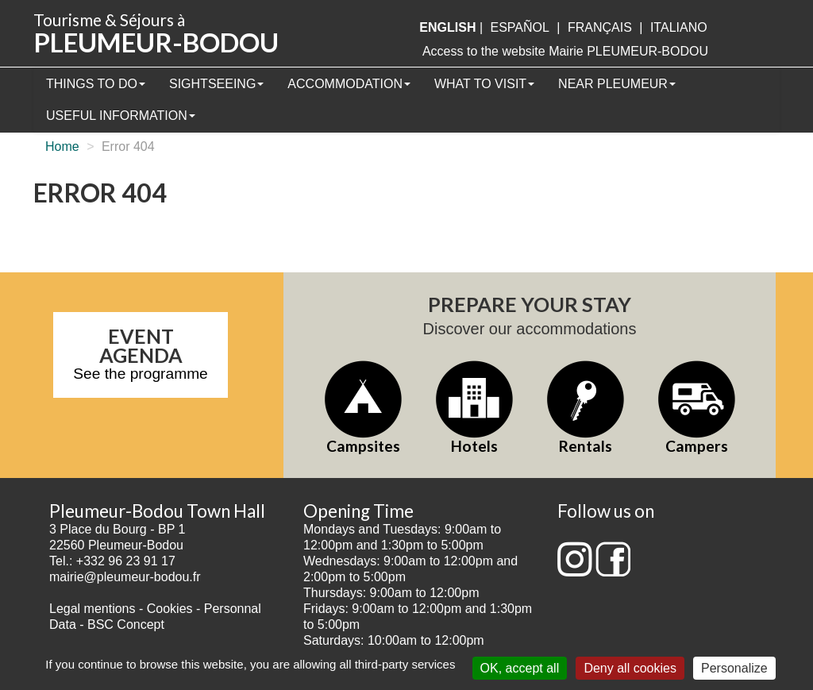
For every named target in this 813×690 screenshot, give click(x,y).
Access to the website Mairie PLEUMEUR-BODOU (565, 51)
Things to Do (95, 84)
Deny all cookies (630, 668)
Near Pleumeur (617, 84)
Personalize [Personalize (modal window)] (734, 668)
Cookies (170, 608)
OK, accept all (520, 668)
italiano (678, 27)
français (600, 27)
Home (62, 146)
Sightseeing (216, 84)
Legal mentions (92, 608)
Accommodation (348, 84)
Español (520, 27)
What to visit (484, 84)
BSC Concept (125, 624)
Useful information (120, 115)
